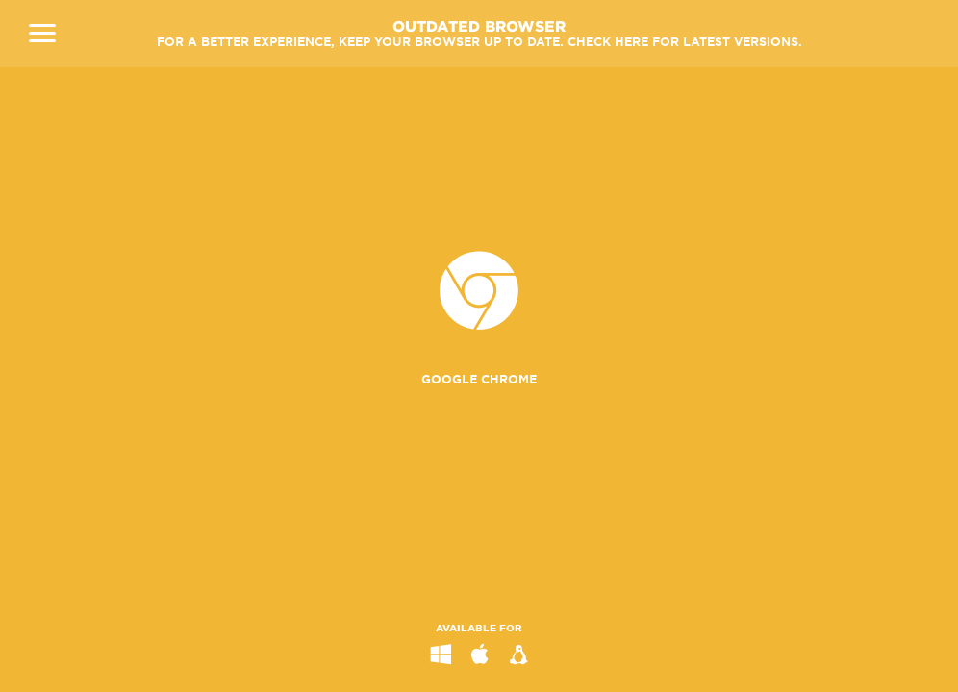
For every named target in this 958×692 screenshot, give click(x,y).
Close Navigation (42, 33)
